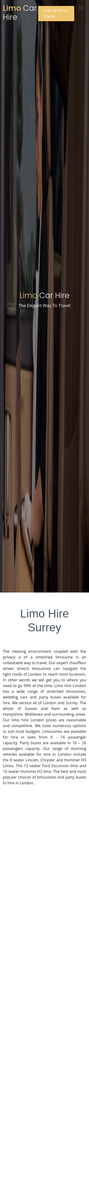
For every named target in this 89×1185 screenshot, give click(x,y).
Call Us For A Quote (55, 13)
